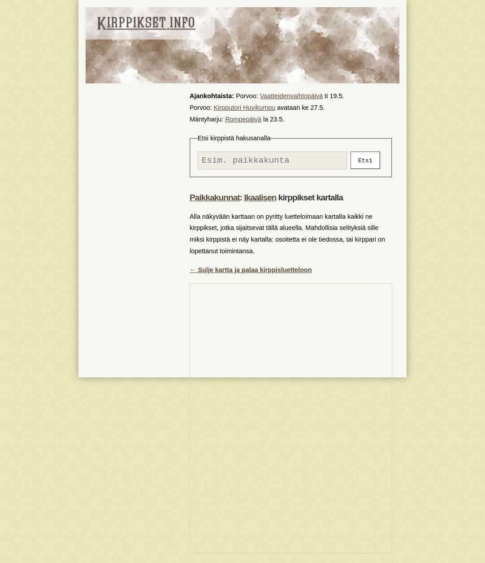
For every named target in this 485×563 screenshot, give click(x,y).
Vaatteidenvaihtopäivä (291, 96)
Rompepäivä (243, 119)
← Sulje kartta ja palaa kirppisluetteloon (251, 272)
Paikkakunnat (215, 199)
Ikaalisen (260, 199)
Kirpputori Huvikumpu (245, 107)
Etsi (365, 161)
